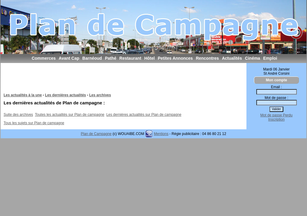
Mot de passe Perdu (276, 115)
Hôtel (149, 58)
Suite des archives (18, 114)
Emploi (270, 58)
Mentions (161, 134)
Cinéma (252, 58)
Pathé (110, 58)
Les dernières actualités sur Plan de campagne (143, 114)
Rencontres (207, 58)
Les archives (100, 95)
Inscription (276, 119)
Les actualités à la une (23, 95)
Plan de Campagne (96, 134)
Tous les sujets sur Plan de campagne (34, 123)
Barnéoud (92, 58)
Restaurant (130, 58)
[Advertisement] (113, 79)
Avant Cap (69, 58)
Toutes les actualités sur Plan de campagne (69, 114)
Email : (276, 87)
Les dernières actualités (65, 95)
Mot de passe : (276, 98)
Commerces (44, 58)
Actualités (232, 58)
